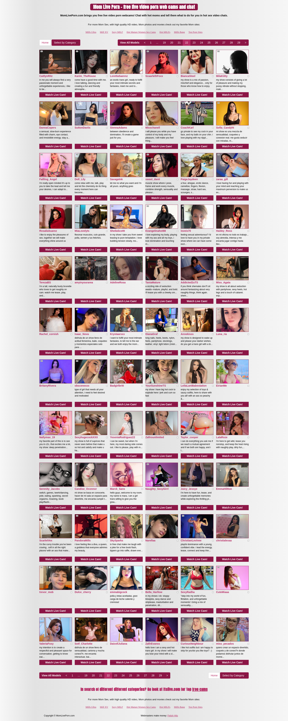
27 (223, 42)
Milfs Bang (179, 32)
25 (209, 42)
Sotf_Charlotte (83, 643)
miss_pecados (225, 643)
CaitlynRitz (46, 76)
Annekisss (187, 334)
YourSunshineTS (155, 385)
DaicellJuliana (118, 643)
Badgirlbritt (117, 385)
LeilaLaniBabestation (194, 385)
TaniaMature (152, 282)
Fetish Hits (173, 715)
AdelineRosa (118, 282)
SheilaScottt (117, 230)
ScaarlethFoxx (154, 76)
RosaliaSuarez (48, 230)
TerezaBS (45, 282)
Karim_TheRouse (85, 76)
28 (231, 42)
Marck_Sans (117, 488)
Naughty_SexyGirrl (157, 488)
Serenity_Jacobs (49, 488)
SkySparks (116, 540)
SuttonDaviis (83, 127)
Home (45, 42)
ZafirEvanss (152, 643)
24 (201, 42)
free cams (200, 689)
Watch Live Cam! (55, 94)
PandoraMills (83, 540)
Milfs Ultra (91, 32)
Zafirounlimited (154, 437)
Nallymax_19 (47, 437)
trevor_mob (46, 592)
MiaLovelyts (82, 230)
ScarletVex (45, 540)
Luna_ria (221, 334)
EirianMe (221, 385)
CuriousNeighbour (192, 643)
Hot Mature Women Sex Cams (141, 32)
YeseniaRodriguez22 (122, 437)
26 (216, 42)
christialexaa (224, 540)
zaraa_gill (222, 179)
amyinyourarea (84, 282)
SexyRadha (188, 592)
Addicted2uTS (189, 282)
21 (179, 42)
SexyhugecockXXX (86, 437)
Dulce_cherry (83, 592)
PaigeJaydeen (189, 179)
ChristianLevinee (191, 540)
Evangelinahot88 (155, 230)
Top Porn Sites (195, 32)
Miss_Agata (223, 282)
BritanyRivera (47, 385)
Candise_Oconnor (86, 488)
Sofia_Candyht (225, 127)
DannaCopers (47, 127)
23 (194, 42)
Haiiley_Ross (224, 230)
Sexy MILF (117, 32)
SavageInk (116, 179)
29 (238, 42)
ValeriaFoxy (46, 643)
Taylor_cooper (189, 437)
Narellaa (150, 540)
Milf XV (104, 32)
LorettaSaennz (119, 76)
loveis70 (186, 230)
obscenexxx (82, 385)
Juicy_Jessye (189, 488)
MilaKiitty (222, 76)
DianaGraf (151, 334)
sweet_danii (152, 179)
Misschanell (152, 127)
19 (164, 42)
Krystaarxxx (117, 334)
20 (171, 42)
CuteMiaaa (222, 592)
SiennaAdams (118, 127)
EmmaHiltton (224, 488)
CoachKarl (187, 127)
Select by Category (66, 42)
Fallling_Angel (48, 179)
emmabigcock (118, 592)
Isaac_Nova (82, 334)
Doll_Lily (80, 179)
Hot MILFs (164, 32)
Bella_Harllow (153, 592)
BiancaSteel (188, 76)
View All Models (129, 42)
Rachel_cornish (48, 334)
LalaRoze (221, 437)
